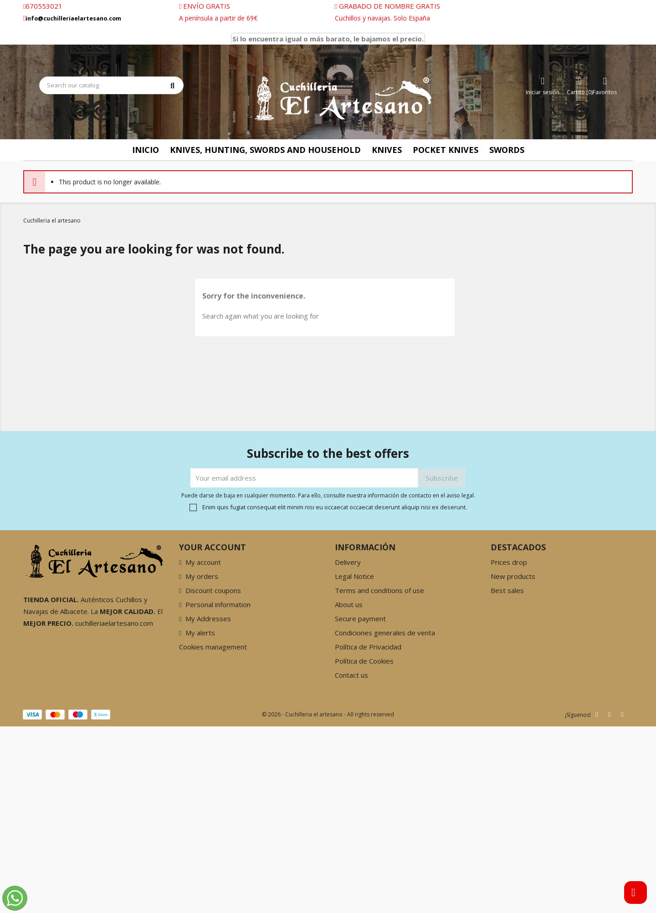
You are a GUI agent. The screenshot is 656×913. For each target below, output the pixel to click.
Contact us (351, 675)
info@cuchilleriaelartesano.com (73, 18)
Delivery (348, 562)
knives (387, 149)
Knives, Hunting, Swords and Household (265, 149)
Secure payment (360, 618)
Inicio (145, 149)
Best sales (507, 590)
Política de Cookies (364, 660)
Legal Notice (354, 576)
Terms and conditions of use (379, 590)
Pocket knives (445, 149)
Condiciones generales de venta (385, 632)
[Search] (111, 85)
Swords (506, 149)
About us (349, 604)
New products (513, 576)
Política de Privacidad (368, 646)
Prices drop (509, 562)
